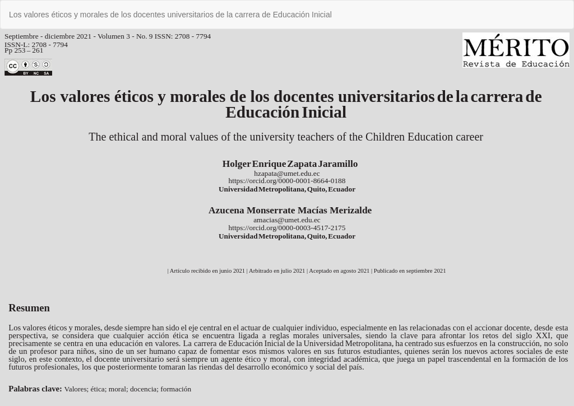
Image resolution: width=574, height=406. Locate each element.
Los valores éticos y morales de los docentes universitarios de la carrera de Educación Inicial (170, 14)
